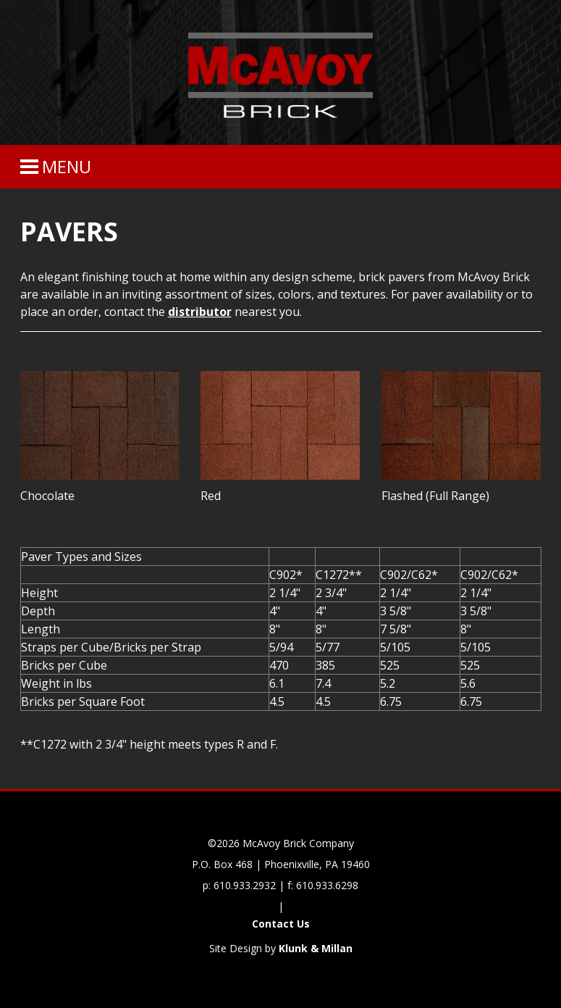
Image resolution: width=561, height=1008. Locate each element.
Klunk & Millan (316, 948)
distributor (200, 312)
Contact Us (281, 923)
